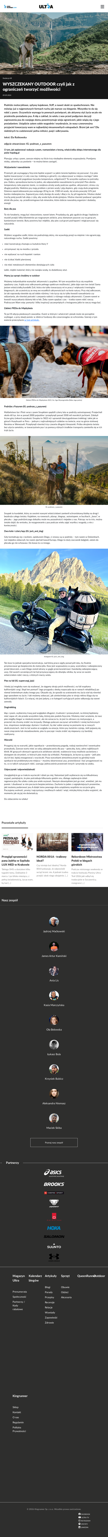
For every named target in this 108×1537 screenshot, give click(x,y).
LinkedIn (84, 1527)
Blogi (47, 1287)
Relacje (49, 1307)
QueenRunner (86, 1276)
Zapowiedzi (51, 1318)
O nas (16, 1417)
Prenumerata (20, 1292)
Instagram (85, 1521)
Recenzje (50, 1302)
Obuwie (65, 1287)
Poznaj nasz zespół (54, 1143)
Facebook (85, 1514)
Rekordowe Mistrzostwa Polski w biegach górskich (86, 860)
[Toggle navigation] (102, 7)
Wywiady (50, 1312)
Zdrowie (49, 1323)
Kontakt (17, 1412)
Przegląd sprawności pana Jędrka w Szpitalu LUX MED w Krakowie (16, 860)
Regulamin (18, 1422)
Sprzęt (65, 1276)
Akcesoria (66, 1297)
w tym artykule (31, 320)
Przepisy (49, 1297)
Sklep (15, 1407)
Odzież (64, 1292)
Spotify (84, 1524)
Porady (49, 1292)
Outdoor (99, 1276)
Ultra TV (85, 1517)
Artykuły (51, 1276)
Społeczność (19, 1297)
